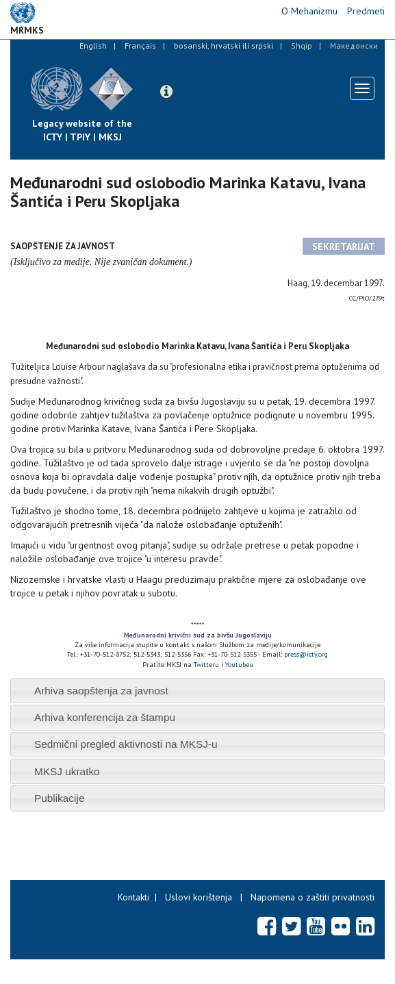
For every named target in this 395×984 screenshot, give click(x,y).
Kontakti (133, 897)
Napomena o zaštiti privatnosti (312, 897)
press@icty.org (306, 654)
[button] (166, 92)
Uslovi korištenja (198, 897)
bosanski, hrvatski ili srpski (223, 45)
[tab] (197, 690)
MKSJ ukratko (67, 771)
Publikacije (59, 798)
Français (140, 45)
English (93, 45)
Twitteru (207, 664)
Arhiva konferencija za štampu (104, 717)
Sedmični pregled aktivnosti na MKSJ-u (126, 744)
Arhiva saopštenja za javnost (101, 690)
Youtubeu (239, 664)
